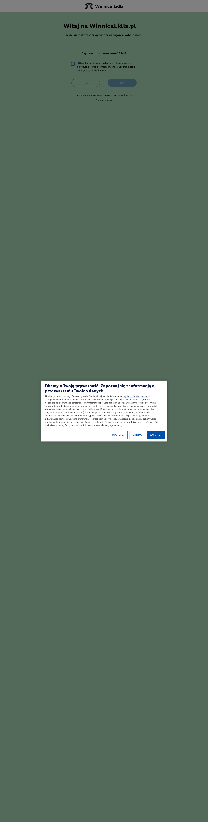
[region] (104, 411)
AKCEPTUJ (156, 434)
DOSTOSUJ (118, 434)
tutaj (119, 425)
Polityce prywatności (75, 425)
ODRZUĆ (137, 434)
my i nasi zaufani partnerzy (137, 396)
